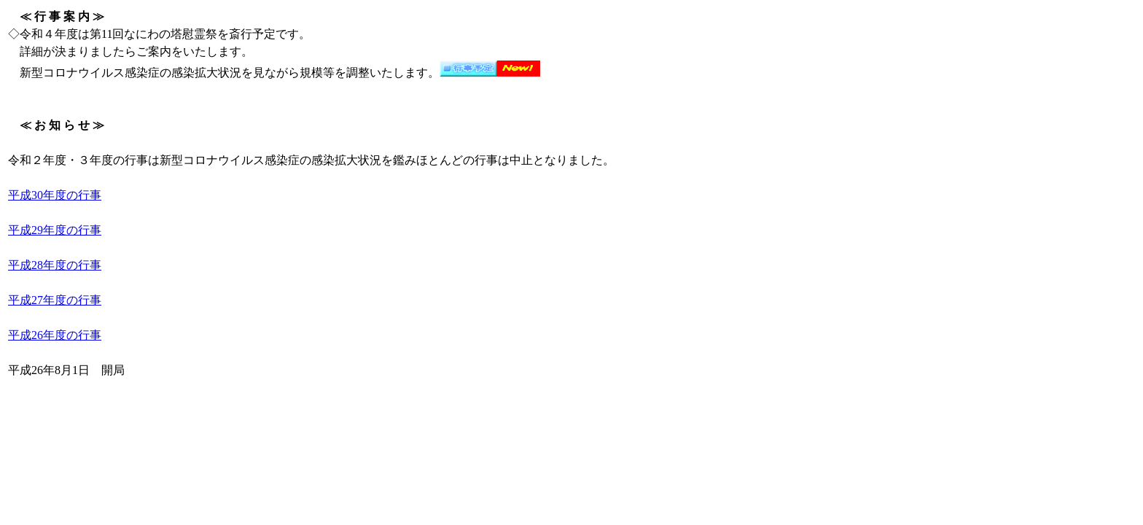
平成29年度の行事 (54, 230)
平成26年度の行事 (54, 335)
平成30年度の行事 (54, 195)
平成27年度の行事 (54, 300)
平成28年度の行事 (54, 265)
